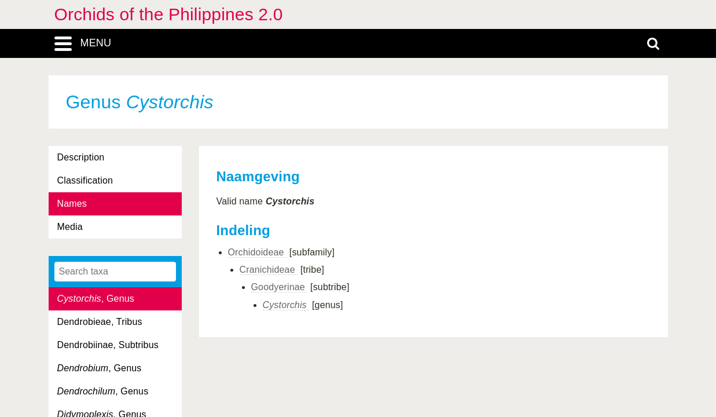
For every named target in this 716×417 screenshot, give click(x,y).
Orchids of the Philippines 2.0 (168, 14)
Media (70, 227)
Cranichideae (269, 270)
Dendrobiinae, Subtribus (108, 345)
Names (72, 204)
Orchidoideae (257, 252)
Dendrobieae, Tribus (99, 322)
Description (81, 157)
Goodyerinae (279, 287)
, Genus (95, 298)
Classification (85, 180)
